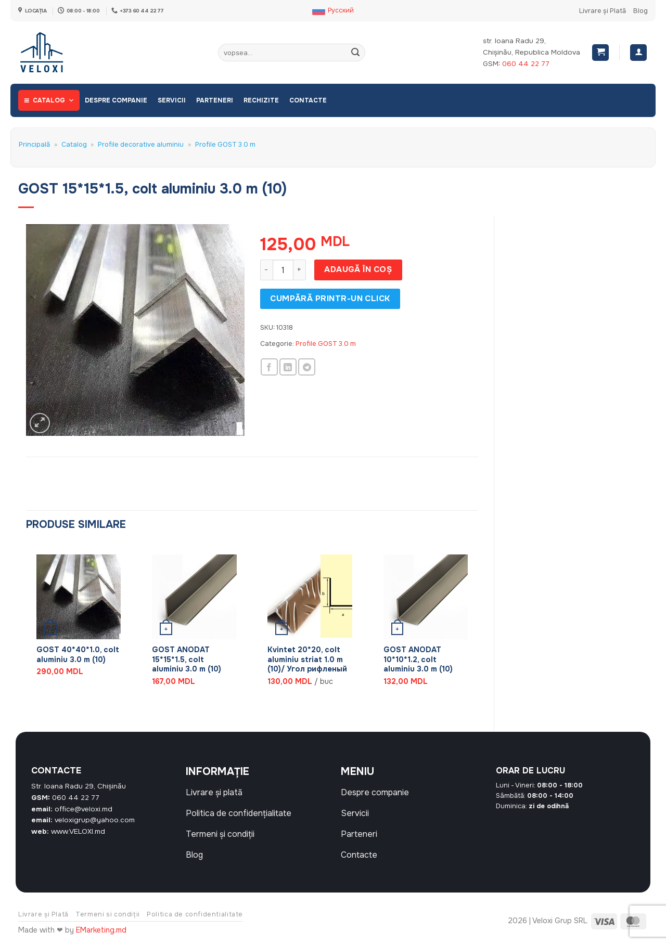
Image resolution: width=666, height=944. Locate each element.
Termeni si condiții (107, 914)
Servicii (172, 100)
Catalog (53, 100)
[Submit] (355, 52)
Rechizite (261, 100)
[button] (600, 52)
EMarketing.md (101, 930)
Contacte (308, 100)
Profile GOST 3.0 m (225, 144)
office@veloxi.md (83, 809)
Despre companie (116, 100)
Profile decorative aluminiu (141, 144)
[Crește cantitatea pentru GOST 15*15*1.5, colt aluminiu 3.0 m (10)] (299, 270)
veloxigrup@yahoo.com (95, 820)
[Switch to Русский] (333, 11)
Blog (640, 11)
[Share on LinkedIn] (288, 367)
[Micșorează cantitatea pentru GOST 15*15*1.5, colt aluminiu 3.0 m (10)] (266, 270)
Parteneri (214, 100)
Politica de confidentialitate (195, 914)
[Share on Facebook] (269, 367)
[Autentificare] (638, 52)
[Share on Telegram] (306, 367)
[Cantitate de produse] (283, 270)
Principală (34, 144)
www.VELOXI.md (78, 831)
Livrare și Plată (602, 11)
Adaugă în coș (358, 269)
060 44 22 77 (525, 63)
